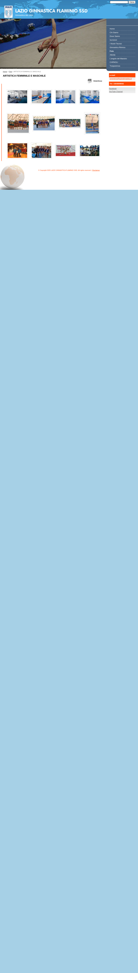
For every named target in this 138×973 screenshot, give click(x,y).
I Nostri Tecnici (116, 44)
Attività (112, 55)
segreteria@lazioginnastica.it (121, 79)
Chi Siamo (114, 32)
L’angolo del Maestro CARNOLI (118, 60)
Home (5, 71)
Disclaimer (96, 170)
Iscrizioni (113, 40)
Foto (10, 71)
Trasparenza (115, 66)
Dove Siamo (115, 36)
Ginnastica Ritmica (117, 47)
